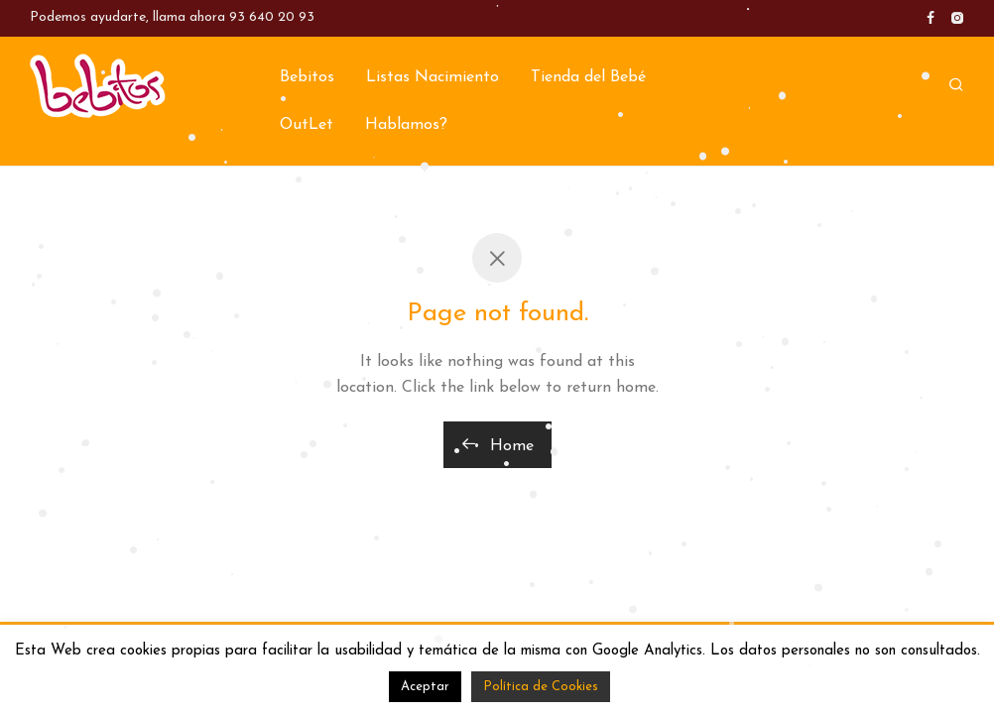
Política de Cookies (540, 686)
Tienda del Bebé (588, 77)
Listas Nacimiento (432, 77)
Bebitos (307, 77)
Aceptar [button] (425, 686)
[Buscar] (956, 85)
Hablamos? (406, 125)
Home (497, 444)
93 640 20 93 (271, 17)
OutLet (306, 125)
